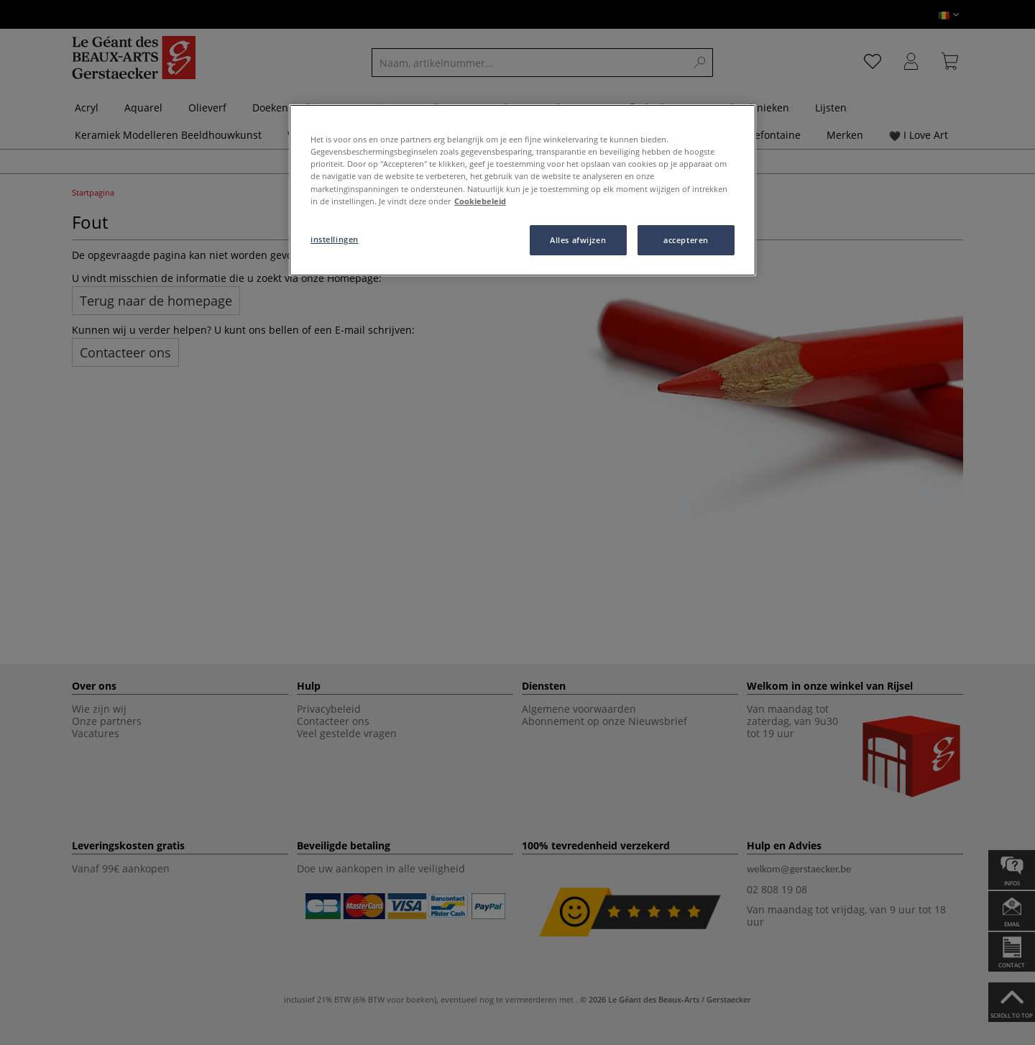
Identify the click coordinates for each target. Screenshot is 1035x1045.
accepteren (686, 239)
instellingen (334, 239)
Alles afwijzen (578, 239)
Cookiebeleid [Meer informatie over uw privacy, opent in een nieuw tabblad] (480, 201)
